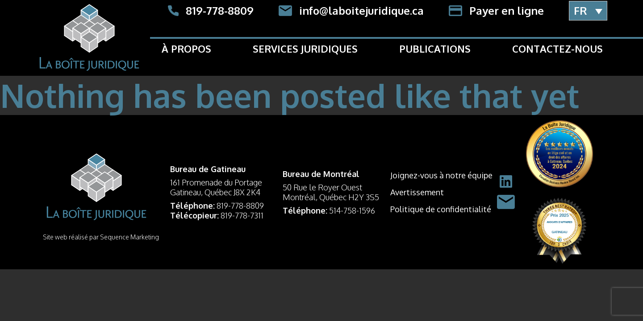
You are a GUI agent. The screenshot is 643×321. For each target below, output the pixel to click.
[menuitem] (588, 11)
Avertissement (417, 192)
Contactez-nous (557, 48)
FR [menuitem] (580, 10)
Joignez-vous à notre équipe (441, 175)
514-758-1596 (352, 210)
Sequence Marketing (129, 237)
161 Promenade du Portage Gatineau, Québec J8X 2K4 (216, 187)
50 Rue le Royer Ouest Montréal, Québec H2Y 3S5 (331, 192)
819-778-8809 (240, 205)
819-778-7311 (242, 215)
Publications (435, 48)
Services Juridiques (305, 48)
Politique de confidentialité (440, 209)
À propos (186, 48)
